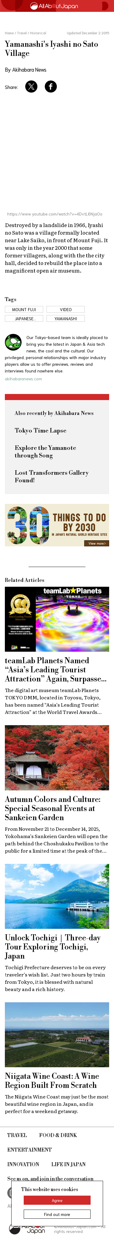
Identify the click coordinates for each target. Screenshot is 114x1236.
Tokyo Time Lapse (40, 431)
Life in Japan (68, 1165)
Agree (57, 1200)
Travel (17, 1135)
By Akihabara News (26, 69)
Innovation (23, 1165)
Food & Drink (58, 1135)
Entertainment (29, 1150)
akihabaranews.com (23, 378)
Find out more (57, 1214)
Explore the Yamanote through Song (45, 452)
